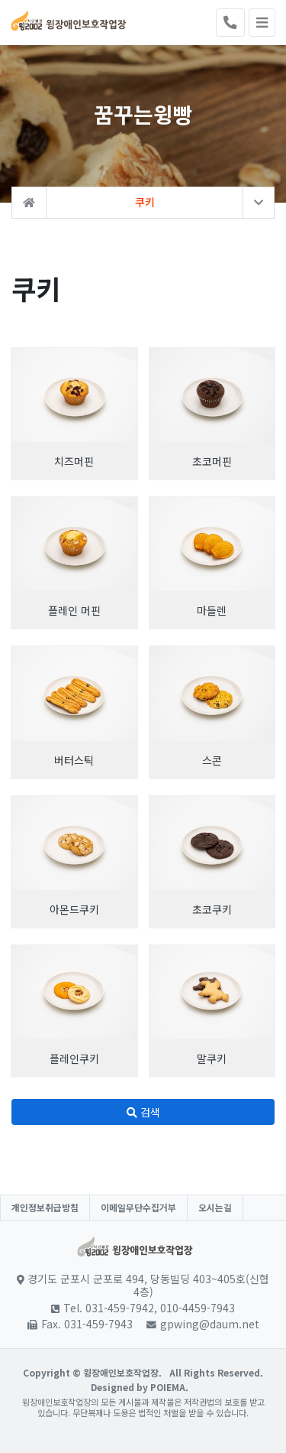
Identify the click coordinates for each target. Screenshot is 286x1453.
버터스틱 (74, 760)
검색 (143, 1112)
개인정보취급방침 (45, 1207)
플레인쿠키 (74, 1058)
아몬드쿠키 (74, 909)
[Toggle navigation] (262, 22)
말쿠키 (212, 1058)
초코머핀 (212, 461)
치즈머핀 (74, 461)
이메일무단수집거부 (138, 1207)
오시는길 (215, 1207)
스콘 (212, 760)
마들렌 (212, 610)
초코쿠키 (212, 909)
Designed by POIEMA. (139, 1386)
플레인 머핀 (74, 610)
